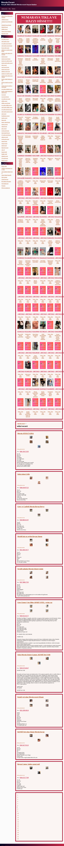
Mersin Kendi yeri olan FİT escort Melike (50, 243)
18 (18, 830)
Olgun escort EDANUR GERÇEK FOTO (50, 262)
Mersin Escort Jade (42, 39)
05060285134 (21, 55)
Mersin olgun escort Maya (35, 261)
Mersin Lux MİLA (50, 159)
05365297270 (21, 133)
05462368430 (59, 331)
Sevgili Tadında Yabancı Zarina (28, 40)
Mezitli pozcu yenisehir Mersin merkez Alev (43, 61)
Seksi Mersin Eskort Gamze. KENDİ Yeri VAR (33, 655)
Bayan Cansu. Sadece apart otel (28, 764)
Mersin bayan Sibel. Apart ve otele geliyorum (35, 394)
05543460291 (29, 77)
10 (18, 813)
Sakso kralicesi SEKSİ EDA (57, 81)
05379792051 (51, 178)
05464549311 (51, 238)
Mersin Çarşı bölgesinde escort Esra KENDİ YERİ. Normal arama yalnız (20, 139)
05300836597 (21, 258)
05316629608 (29, 258)
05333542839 (44, 178)
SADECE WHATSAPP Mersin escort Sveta (58, 282)
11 (17, 815)
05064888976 (29, 155)
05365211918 (29, 55)
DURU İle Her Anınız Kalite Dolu (20, 81)
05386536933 (44, 55)
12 (18, 817)
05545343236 (36, 114)
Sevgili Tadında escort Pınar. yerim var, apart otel (28, 414)
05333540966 (36, 55)
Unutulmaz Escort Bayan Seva (50, 100)
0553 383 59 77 (24, 550)
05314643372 (29, 36)
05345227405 (44, 114)
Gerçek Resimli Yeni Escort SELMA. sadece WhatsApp (58, 337)
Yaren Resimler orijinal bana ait (35, 357)
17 (18, 828)
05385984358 (51, 198)
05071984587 (51, 95)
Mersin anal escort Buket (50, 59)
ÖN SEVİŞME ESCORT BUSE (50, 40)
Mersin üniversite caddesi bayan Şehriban (58, 222)
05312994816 (21, 216)
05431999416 (36, 331)
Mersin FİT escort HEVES (20, 118)
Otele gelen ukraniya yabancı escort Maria (35, 202)
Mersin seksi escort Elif (50, 181)
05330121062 (36, 36)
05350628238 (36, 95)
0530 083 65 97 (24, 520)
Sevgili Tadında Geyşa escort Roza (57, 119)
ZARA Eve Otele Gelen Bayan (28, 100)
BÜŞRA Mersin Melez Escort (58, 60)
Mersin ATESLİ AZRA (35, 282)
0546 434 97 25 (24, 487)
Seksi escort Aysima (28, 375)
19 (18, 832)
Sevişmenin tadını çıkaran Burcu (50, 393)
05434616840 (36, 389)
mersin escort (4, 8)
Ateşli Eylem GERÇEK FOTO (35, 137)
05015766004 (36, 155)
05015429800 (21, 178)
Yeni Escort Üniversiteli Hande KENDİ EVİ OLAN (28, 263)
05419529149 (44, 77)
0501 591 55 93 (24, 451)
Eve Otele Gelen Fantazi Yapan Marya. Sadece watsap (20, 162)
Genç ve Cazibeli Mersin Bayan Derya (20, 262)
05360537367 (36, 133)
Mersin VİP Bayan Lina (27, 59)
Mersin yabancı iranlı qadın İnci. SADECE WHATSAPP (43, 222)
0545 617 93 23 (24, 745)
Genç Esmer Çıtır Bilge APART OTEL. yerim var (34, 602)
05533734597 (21, 77)
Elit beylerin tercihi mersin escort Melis (28, 119)
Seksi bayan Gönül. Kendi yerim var (57, 137)
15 (18, 823)
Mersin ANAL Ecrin (58, 201)
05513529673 (44, 36)
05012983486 (36, 352)
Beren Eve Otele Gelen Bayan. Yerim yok (28, 160)
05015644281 (29, 133)
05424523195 (44, 258)
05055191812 (59, 278)
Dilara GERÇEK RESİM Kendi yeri (42, 137)
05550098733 (59, 95)
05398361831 (29, 114)
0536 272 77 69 (24, 777)
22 (18, 838)
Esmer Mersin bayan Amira (43, 81)
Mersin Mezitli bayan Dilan (50, 81)
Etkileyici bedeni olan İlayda (57, 242)
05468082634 (21, 155)
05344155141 (21, 331)
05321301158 (29, 331)
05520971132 (21, 114)
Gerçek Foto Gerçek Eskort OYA (50, 202)
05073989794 (59, 55)
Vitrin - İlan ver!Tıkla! (42, 100)
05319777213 (59, 155)
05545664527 (51, 55)
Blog (10, 8)
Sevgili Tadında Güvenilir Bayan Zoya (42, 119)
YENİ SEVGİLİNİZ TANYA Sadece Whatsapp (43, 337)
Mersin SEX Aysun (57, 159)
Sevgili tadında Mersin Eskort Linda (30, 569)
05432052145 (51, 155)
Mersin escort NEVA (35, 59)
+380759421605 (44, 95)
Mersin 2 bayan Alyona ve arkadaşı (28, 81)
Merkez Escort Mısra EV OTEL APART (20, 40)
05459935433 (29, 409)
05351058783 (59, 238)
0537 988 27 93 (24, 582)
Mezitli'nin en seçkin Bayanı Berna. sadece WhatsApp (20, 61)
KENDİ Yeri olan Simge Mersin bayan (30, 732)
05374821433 (44, 331)
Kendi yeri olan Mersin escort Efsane (20, 221)
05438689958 (51, 389)
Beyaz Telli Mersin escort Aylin (20, 335)
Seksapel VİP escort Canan (35, 80)
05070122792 (59, 36)
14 (18, 821)
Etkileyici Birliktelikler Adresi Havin (58, 100)
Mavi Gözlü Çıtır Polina (35, 99)
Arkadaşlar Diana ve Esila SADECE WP (35, 161)
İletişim (13, 8)
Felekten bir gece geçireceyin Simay (28, 336)
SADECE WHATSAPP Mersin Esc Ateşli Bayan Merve (35, 41)
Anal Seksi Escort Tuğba (43, 261)
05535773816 (21, 95)
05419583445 (51, 258)
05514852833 (44, 133)
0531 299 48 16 (24, 710)
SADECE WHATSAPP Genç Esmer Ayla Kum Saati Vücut (20, 183)
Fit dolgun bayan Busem (35, 118)
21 (18, 836)
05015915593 (36, 278)
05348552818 (29, 371)
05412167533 (59, 216)
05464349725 (29, 178)
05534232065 (59, 133)
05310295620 (44, 216)
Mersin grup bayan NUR (28, 136)
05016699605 (51, 114)
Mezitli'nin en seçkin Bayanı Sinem (29, 536)
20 (18, 834)
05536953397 (21, 36)
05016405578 (29, 95)
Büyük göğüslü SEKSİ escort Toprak (43, 393)
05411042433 (36, 77)
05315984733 (59, 114)
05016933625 (51, 36)
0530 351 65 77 (24, 616)
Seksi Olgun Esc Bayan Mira (35, 335)
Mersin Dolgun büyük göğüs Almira (20, 100)
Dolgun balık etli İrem (43, 181)
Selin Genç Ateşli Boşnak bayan (57, 40)
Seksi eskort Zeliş (28, 181)
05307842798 (44, 389)
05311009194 (36, 198)
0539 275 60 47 (24, 668)
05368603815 (51, 77)
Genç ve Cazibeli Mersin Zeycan (50, 119)
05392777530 (36, 258)
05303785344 (59, 77)
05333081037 (59, 198)
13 (18, 819)
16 (18, 826)
